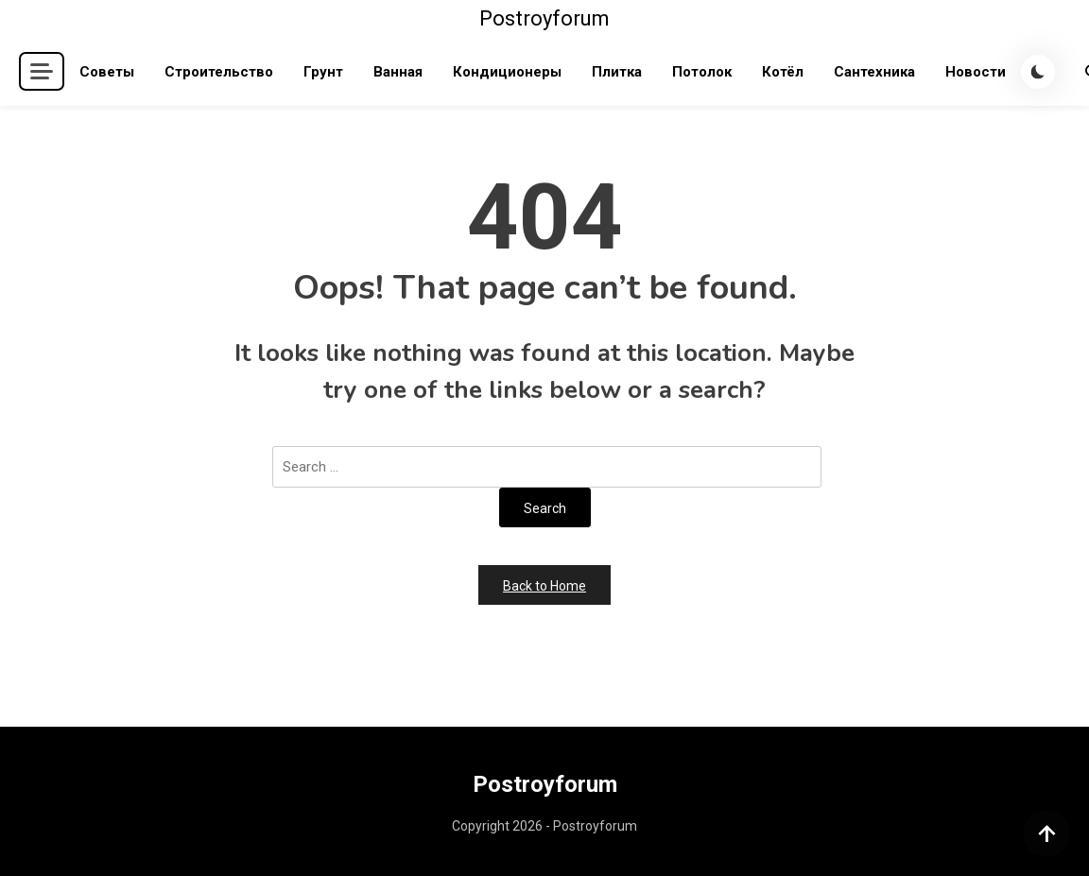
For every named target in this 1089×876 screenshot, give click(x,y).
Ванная (398, 71)
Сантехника (874, 71)
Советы (106, 71)
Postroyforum (544, 18)
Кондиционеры (507, 71)
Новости (975, 71)
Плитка (617, 71)
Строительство (218, 71)
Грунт (323, 71)
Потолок (702, 71)
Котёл (783, 71)
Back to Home (544, 585)
